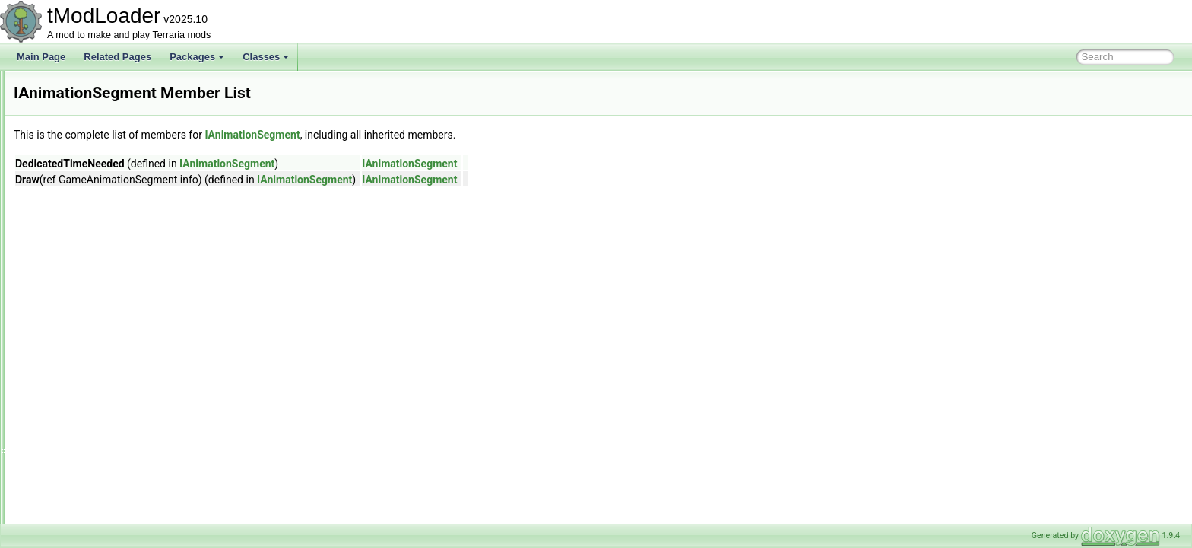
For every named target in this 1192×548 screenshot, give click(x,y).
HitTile (63, 137)
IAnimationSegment (90, 304)
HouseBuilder (77, 220)
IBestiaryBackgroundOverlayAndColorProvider (144, 421)
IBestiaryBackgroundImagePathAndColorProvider (150, 405)
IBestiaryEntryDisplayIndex (104, 438)
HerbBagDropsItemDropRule (108, 86)
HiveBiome (72, 153)
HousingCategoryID (90, 271)
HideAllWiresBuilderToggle (103, 103)
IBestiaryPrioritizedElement (105, 488)
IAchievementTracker (93, 287)
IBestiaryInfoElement (92, 472)
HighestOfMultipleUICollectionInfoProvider (135, 120)
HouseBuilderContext (93, 237)
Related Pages (117, 56)
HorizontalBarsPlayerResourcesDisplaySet (136, 204)
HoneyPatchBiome (87, 170)
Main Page (41, 56)
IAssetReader (78, 338)
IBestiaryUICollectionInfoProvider (117, 522)
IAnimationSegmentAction (102, 321)
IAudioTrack (74, 371)
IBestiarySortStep (85, 505)
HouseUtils (72, 254)
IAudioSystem (78, 354)
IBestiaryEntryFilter (88, 455)
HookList (68, 187)
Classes (266, 56)
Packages (197, 56)
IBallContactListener (91, 388)
